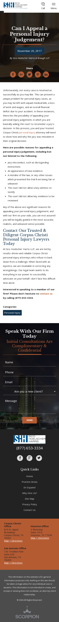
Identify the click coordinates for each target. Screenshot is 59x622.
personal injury (27, 132)
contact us (46, 293)
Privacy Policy (29, 504)
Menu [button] (54, 6)
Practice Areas (29, 481)
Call (43, 6)
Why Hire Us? (29, 493)
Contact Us (30, 509)
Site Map (29, 498)
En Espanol (29, 487)
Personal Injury (12, 312)
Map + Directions (13, 540)
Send (29, 420)
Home (29, 476)
